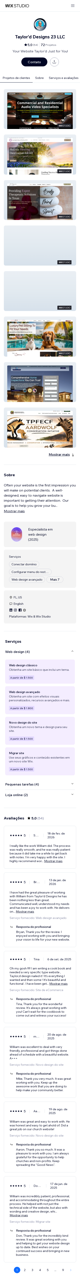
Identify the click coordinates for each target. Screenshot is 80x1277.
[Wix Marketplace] (17, 5)
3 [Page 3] (32, 1270)
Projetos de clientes (16, 78)
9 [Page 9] (63, 1270)
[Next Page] (71, 1270)
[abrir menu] (72, 6)
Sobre (39, 78)
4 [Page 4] (40, 1270)
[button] (40, 109)
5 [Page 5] (48, 1270)
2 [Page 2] (25, 1270)
